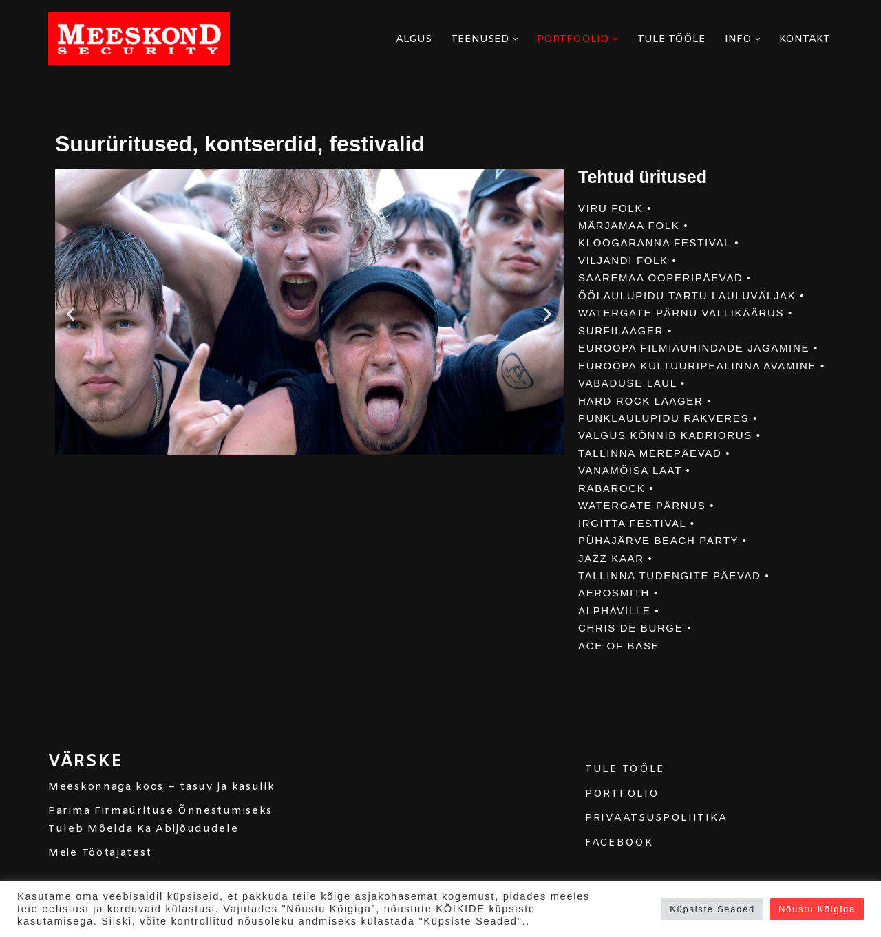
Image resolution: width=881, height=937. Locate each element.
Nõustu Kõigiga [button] (817, 909)
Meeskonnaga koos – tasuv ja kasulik (161, 805)
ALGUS (414, 39)
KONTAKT (804, 39)
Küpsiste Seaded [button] (712, 909)
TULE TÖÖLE (671, 39)
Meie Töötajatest (100, 872)
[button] (515, 39)
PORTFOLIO (622, 812)
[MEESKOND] (139, 38)
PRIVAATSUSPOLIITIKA (656, 837)
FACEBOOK (619, 861)
